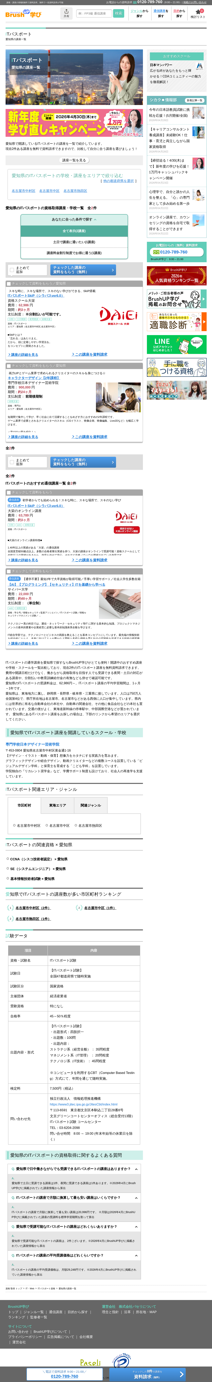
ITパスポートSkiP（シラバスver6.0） (36, 295)
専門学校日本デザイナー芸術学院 (32, 744)
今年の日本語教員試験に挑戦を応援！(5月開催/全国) (176, 115)
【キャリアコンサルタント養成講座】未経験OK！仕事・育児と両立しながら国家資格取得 (176, 140)
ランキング (16, 1317)
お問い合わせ (18, 1331)
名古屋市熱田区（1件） (33, 919)
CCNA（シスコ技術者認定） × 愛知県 (38, 859)
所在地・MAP (146, 1312)
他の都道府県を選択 (118, 181)
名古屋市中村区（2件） (33, 908)
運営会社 (19, 1342)
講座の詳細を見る (24, 355)
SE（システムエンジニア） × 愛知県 (38, 869)
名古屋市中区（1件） (100, 908)
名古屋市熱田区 (75, 191)
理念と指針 (110, 1312)
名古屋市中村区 (23, 191)
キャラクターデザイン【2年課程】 (34, 378)
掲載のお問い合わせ (195, 2)
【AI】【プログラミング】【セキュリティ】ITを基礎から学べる (56, 584)
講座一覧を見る (74, 160)
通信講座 (56, 1312)
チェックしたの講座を (147, 1374)
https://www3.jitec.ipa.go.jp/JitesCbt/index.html (83, 1104)
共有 (66, 13)
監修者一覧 (38, 1317)
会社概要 (86, 1337)
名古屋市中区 (49, 191)
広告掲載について (60, 1337)
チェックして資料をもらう (29, 493)
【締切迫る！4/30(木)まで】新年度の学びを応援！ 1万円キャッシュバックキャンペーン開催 (176, 172)
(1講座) (74, 242)
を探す (160, 13)
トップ (13, 1312)
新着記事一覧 (194, 100)
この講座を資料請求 (91, 355)
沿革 (127, 1312)
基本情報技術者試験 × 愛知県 (32, 879)
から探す (139, 13)
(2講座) (74, 231)
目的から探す (78, 1312)
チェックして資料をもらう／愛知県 (36, 284)
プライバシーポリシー (25, 1337)
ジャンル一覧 (33, 1312)
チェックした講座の (81, 270)
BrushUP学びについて (50, 1331)
